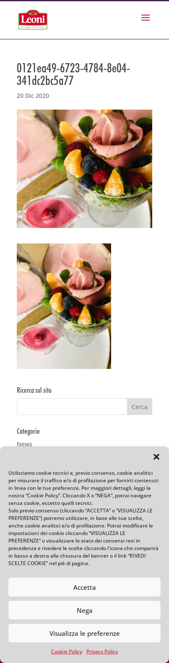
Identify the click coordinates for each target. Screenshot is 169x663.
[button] (156, 457)
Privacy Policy (102, 651)
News (24, 444)
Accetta (84, 587)
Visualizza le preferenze (84, 633)
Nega (85, 610)
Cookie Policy (66, 651)
